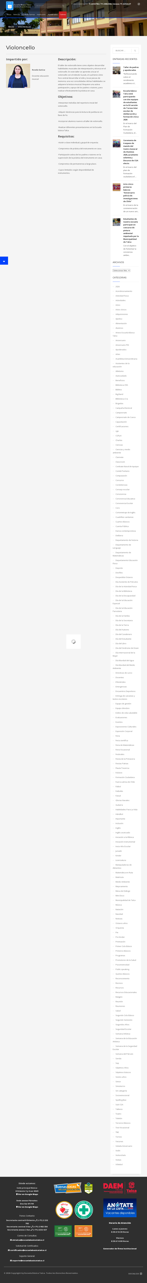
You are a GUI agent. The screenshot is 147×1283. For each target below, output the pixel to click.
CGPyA (118, 435)
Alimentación (121, 323)
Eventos (119, 722)
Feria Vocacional (123, 749)
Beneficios (120, 380)
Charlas (119, 440)
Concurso (120, 480)
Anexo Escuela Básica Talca (124, 334)
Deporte (119, 568)
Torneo (119, 1136)
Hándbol (119, 814)
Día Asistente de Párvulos (127, 582)
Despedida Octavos (124, 577)
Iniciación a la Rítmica (125, 837)
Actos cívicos (121, 309)
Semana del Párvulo (124, 1054)
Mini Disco (120, 895)
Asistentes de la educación (121, 365)
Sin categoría (121, 1090)
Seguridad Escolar (123, 1029)
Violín (118, 1150)
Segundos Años (122, 1024)
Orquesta (120, 928)
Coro (118, 508)
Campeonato (121, 412)
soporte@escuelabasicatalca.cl (28, 1260)
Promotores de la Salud (126, 960)
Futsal (118, 795)
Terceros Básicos (123, 1123)
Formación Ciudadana (125, 777)
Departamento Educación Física (125, 562)
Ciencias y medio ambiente (121, 451)
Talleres (119, 1109)
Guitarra (119, 805)
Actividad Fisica (122, 295)
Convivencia (121, 494)
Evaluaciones (121, 717)
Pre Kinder (120, 937)
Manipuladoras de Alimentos (122, 866)
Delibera (119, 535)
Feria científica (122, 740)
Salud (118, 1010)
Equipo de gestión (123, 703)
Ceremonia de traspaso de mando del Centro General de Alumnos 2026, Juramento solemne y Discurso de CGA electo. (130, 152)
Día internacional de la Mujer (124, 654)
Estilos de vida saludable (126, 713)
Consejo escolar (123, 489)
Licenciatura (121, 860)
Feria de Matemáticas (125, 745)
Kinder (118, 855)
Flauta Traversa (122, 768)
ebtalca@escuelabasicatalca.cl (28, 1240)
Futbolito (119, 791)
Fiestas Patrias (122, 763)
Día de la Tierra (122, 625)
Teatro (118, 1113)
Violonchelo (121, 1155)
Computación (121, 475)
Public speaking (122, 969)
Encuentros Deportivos (126, 691)
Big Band (119, 394)
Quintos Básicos (123, 974)
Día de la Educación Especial (123, 602)
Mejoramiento (122, 886)
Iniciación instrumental (125, 841)
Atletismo (120, 371)
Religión (119, 997)
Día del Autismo (122, 629)
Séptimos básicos (123, 1072)
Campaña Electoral (124, 408)
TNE (117, 1132)
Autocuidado (121, 375)
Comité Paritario (122, 471)
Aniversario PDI (122, 345)
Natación (119, 909)
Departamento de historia (127, 540)
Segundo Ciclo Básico (125, 1015)
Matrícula (120, 877)
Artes (118, 354)
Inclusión (119, 823)
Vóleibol (119, 1164)
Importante (120, 818)
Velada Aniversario (124, 1146)
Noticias (119, 918)
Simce (118, 1081)
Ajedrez (119, 318)
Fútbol (118, 786)
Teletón (119, 1118)
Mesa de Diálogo (123, 891)
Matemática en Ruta (124, 872)
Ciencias (119, 445)
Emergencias (121, 686)
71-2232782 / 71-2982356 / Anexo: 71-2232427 (110, 4)
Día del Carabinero (124, 634)
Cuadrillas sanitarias (125, 517)
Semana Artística (123, 1033)
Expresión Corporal (124, 731)
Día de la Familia (123, 616)
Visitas (118, 1160)
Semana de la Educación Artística (125, 1040)
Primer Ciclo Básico (124, 946)
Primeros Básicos (123, 951)
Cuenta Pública (122, 526)
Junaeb (119, 851)
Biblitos (119, 389)
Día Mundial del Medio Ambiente (124, 666)
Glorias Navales (122, 800)
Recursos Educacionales (126, 992)
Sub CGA (119, 1104)
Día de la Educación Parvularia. (123, 610)
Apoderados (121, 349)
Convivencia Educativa (125, 498)
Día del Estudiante (123, 639)
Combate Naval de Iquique (127, 466)
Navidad (119, 914)
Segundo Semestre (124, 1020)
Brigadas (119, 403)
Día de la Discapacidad (125, 595)
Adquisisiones (122, 314)
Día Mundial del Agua (125, 660)
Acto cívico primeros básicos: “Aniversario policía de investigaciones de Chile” (130, 193)
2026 (118, 286)
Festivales (120, 754)
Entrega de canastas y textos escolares (124, 697)
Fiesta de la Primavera (125, 759)
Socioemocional (122, 1095)
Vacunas (119, 1141)
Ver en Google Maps (27, 1194)
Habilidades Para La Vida (126, 809)
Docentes (120, 677)
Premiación (120, 941)
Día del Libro (121, 643)
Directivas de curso (124, 673)
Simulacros (120, 1086)
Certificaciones (122, 426)
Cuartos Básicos (123, 521)
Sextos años (121, 1077)
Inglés (118, 828)
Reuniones (120, 1006)
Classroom (120, 462)
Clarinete (119, 457)
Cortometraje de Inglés (125, 512)
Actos (118, 305)
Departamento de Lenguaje (122, 546)
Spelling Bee (121, 1100)
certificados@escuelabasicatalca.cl (28, 1250)
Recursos (120, 987)
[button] (4, 261)
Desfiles (119, 572)
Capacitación (121, 422)
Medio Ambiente (123, 881)
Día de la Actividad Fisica (126, 586)
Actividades (121, 300)
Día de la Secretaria (124, 620)
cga (117, 431)
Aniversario (121, 340)
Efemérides (121, 682)
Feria (118, 736)
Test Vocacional (122, 1127)
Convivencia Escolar (124, 503)
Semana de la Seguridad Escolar (125, 1048)
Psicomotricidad (122, 964)
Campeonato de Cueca (126, 417)
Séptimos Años (122, 1067)
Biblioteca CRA (122, 385)
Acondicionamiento (124, 291)
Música (119, 904)
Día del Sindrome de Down (127, 648)
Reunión (119, 1001)
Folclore (119, 772)
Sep (117, 1063)
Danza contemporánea (126, 531)
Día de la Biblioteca (124, 591)
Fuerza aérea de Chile (125, 782)
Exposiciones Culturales (126, 726)
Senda (118, 1058)
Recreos (119, 983)
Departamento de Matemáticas (122, 554)
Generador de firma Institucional (120, 1248)
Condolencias (121, 485)
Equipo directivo (122, 708)
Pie (117, 932)
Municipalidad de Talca (126, 900)
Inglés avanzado (123, 832)
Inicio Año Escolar (123, 846)
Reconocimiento (122, 978)
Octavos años (122, 923)
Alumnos (119, 328)
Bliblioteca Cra (122, 398)
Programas (120, 955)
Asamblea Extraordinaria (126, 358)
